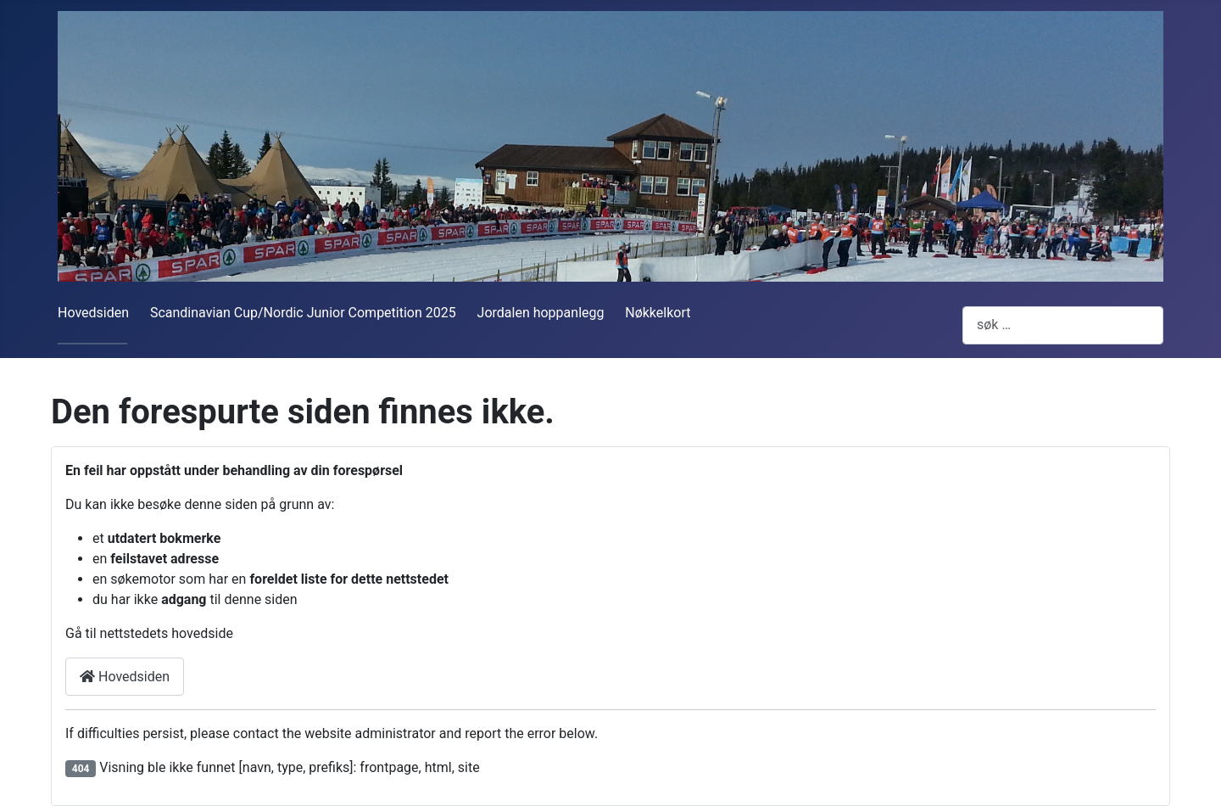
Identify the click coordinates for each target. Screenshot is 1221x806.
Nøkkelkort (657, 313)
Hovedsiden (93, 313)
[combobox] (1062, 325)
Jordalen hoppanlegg (541, 313)
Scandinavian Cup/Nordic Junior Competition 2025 (303, 313)
